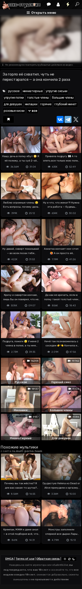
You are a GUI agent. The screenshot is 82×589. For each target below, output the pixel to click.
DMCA (9, 558)
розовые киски (14, 111)
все (32, 111)
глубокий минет (65, 104)
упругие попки (14, 98)
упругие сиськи (56, 91)
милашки (31, 104)
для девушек (13, 104)
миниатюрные (33, 91)
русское (14, 91)
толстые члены (38, 98)
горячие (45, 104)
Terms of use (25, 558)
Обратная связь (48, 558)
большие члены (63, 98)
